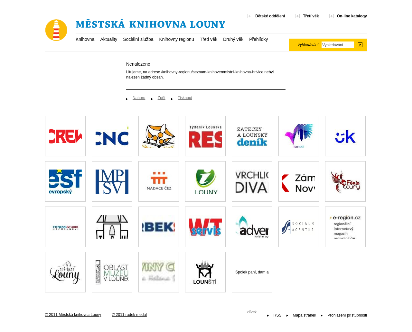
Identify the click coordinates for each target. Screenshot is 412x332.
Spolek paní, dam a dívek (251, 281)
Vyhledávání (308, 44)
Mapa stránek (304, 315)
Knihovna (85, 39)
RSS (278, 315)
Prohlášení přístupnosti (347, 315)
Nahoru (139, 98)
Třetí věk (208, 39)
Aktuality (108, 39)
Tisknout (185, 98)
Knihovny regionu (176, 39)
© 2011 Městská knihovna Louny (73, 314)
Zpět (161, 98)
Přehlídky (258, 39)
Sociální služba (138, 39)
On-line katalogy (352, 16)
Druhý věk (233, 39)
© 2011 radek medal (129, 314)
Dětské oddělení (270, 16)
